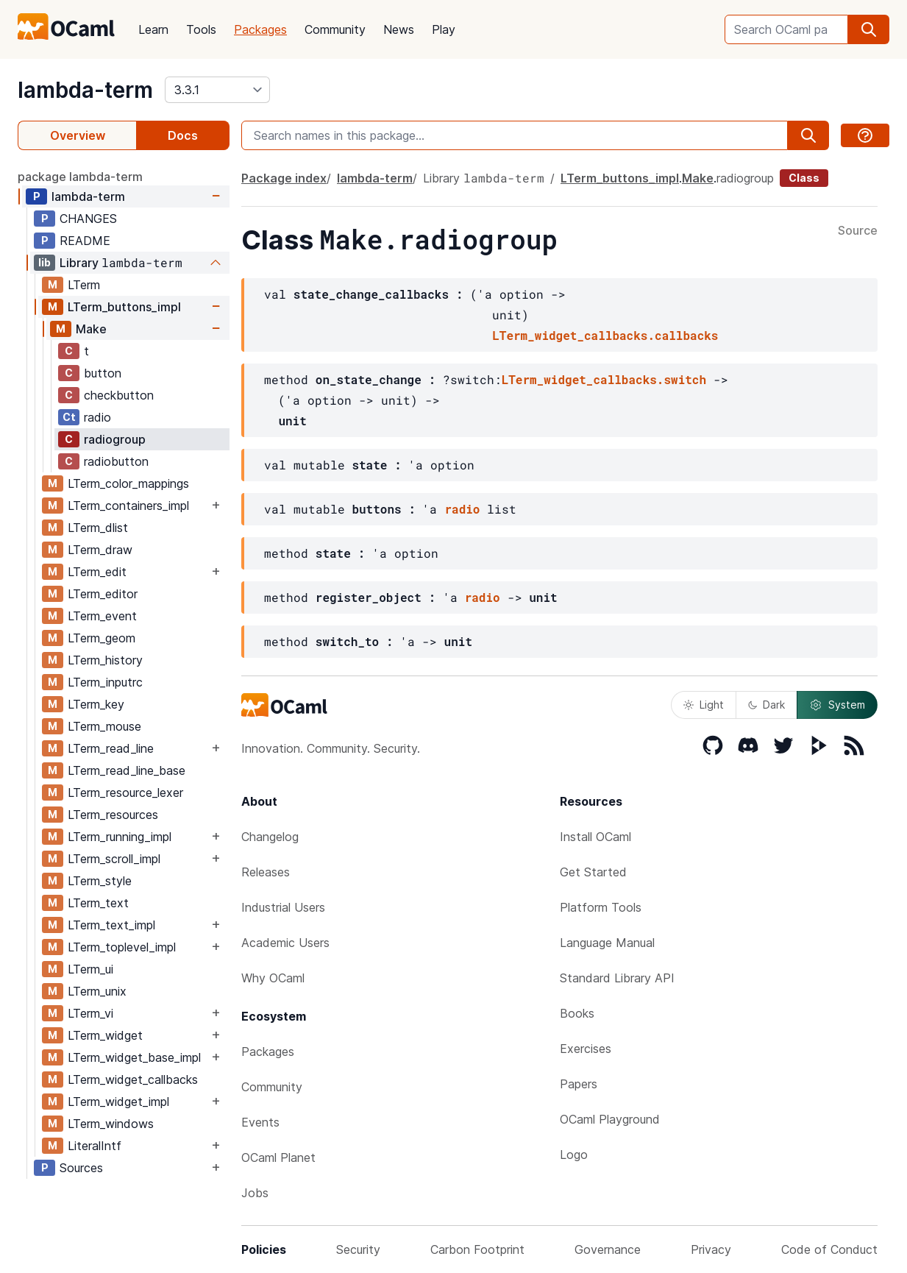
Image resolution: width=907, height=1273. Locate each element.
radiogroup (115, 439)
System (837, 705)
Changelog (270, 836)
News (398, 29)
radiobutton (116, 461)
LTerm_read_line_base (126, 770)
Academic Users (285, 942)
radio (97, 417)
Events (260, 1122)
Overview (77, 135)
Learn (153, 29)
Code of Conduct (829, 1249)
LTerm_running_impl (119, 836)
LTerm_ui (90, 969)
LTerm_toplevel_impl (122, 947)
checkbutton (119, 395)
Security (358, 1249)
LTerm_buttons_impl (124, 306)
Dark (766, 704)
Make (91, 329)
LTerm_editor (103, 593)
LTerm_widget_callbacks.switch (604, 379)
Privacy (711, 1249)
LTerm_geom (101, 638)
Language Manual (607, 942)
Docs (183, 135)
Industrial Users (283, 907)
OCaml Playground (610, 1119)
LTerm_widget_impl (118, 1101)
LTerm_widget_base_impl (134, 1057)
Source (858, 231)
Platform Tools (600, 907)
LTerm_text (98, 903)
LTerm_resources (113, 814)
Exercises (585, 1048)
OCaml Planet (278, 1157)
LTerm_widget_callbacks (133, 1079)
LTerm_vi (90, 1013)
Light (703, 704)
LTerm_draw (100, 549)
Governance (608, 1249)
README (85, 240)
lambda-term (85, 90)
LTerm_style (100, 880)
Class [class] (804, 177)
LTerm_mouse (104, 726)
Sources (81, 1167)
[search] (868, 29)
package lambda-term (80, 176)
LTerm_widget (105, 1035)
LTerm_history (105, 660)
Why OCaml (273, 978)
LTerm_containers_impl (128, 505)
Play (443, 29)
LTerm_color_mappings (128, 483)
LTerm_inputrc (105, 682)
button (102, 373)
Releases (265, 872)
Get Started (593, 872)
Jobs (254, 1192)
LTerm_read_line (111, 748)
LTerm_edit (97, 571)
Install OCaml (595, 836)
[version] (217, 90)
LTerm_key (96, 704)
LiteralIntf (94, 1145)
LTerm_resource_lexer (125, 792)
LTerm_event (102, 616)
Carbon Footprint (477, 1249)
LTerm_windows (111, 1123)
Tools (201, 29)
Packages (260, 29)
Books (577, 1013)
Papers (578, 1084)
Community (335, 29)
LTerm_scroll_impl (114, 858)
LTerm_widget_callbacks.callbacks (605, 335)
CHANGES (88, 218)
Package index (284, 178)
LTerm (84, 284)
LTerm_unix (97, 991)
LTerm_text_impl (111, 925)
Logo (574, 1154)
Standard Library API (617, 978)
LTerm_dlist (98, 527)
